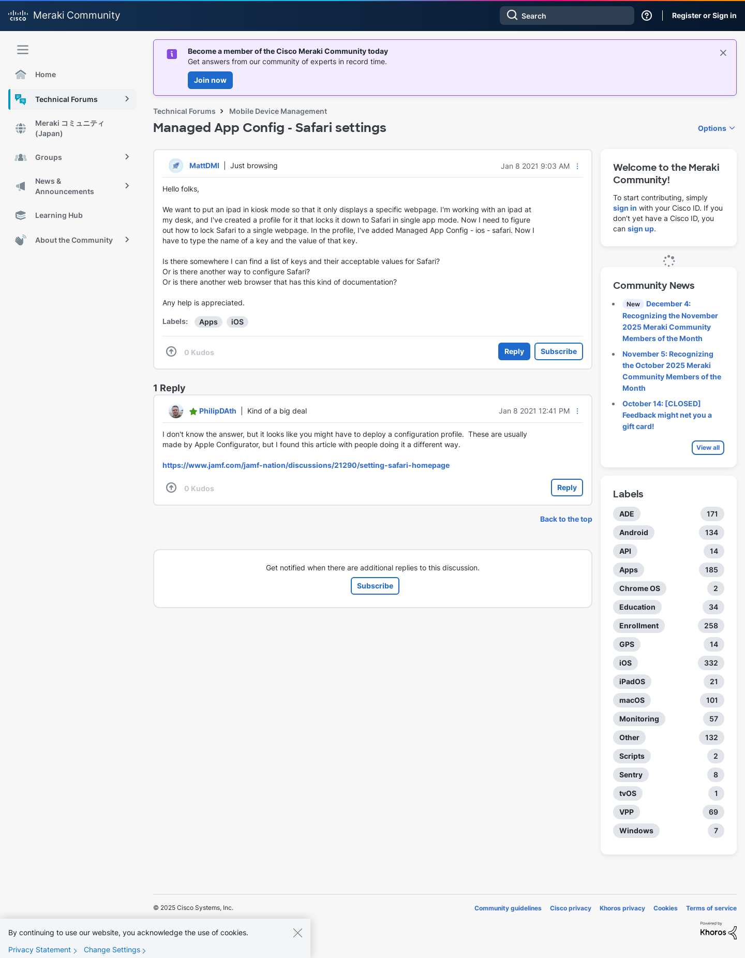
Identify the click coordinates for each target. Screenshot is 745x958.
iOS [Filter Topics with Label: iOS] (625, 662)
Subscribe (559, 351)
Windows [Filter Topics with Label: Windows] (636, 830)
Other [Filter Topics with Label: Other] (629, 737)
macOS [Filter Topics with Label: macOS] (632, 700)
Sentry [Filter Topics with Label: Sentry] (631, 774)
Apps (208, 321)
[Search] (567, 15)
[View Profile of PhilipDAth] (217, 410)
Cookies (665, 908)
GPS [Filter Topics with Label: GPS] (626, 644)
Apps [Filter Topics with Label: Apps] (628, 569)
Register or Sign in (704, 15)
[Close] (297, 941)
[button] (577, 166)
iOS (237, 321)
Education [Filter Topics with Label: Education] (637, 606)
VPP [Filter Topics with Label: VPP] (626, 811)
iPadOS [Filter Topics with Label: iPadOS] (632, 681)
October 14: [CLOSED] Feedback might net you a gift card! (667, 415)
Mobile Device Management (278, 111)
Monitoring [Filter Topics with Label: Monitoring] (639, 718)
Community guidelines (508, 908)
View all (708, 447)
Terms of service (711, 908)
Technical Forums (184, 111)
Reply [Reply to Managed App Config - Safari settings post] (514, 351)
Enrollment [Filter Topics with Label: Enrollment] (639, 625)
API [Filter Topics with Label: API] (625, 551)
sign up (641, 228)
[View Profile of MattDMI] (204, 165)
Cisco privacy (570, 908)
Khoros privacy (622, 908)
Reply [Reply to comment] (567, 487)
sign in (625, 207)
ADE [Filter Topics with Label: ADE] (626, 513)
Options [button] (712, 128)
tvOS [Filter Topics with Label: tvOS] (627, 793)
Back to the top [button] (566, 518)
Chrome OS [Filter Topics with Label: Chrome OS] (639, 588)
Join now (210, 80)
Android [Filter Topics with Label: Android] (633, 532)
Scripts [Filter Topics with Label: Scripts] (632, 755)
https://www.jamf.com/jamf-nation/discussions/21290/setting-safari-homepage (306, 465)
